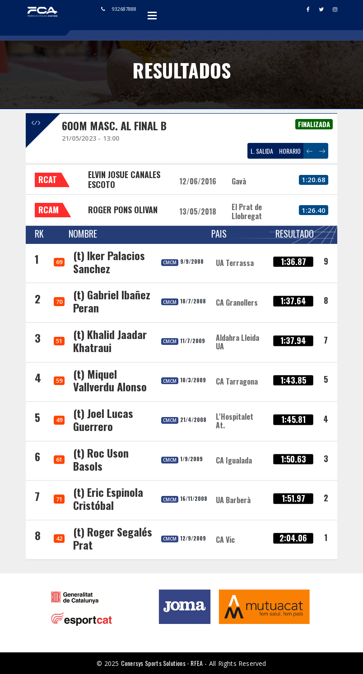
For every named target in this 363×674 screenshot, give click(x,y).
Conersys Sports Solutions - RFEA (162, 663)
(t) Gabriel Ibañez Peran (111, 301)
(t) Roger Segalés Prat (112, 538)
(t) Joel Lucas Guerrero (103, 419)
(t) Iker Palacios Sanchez (109, 261)
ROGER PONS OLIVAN (123, 209)
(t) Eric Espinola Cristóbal (108, 498)
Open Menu (152, 15)
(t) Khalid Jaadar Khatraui (110, 340)
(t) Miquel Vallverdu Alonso (110, 380)
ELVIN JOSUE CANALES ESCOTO (124, 179)
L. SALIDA (262, 151)
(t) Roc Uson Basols (101, 459)
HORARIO (290, 151)
